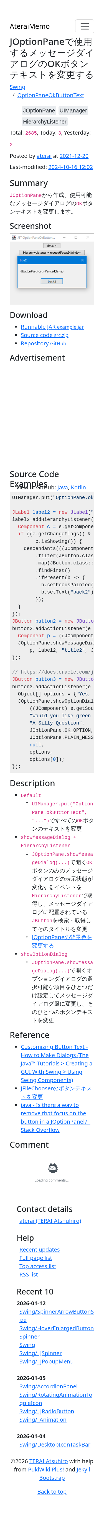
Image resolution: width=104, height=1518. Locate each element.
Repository (43, 343)
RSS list (28, 1274)
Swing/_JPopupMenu (46, 1361)
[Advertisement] (52, 417)
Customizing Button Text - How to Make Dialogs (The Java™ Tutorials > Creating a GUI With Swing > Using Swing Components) (56, 1063)
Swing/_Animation (43, 1419)
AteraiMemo (30, 26)
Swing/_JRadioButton (46, 1411)
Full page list (35, 1258)
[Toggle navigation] (85, 26)
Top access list (37, 1266)
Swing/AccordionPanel (48, 1386)
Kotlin (78, 487)
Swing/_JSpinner (40, 1353)
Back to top (52, 1491)
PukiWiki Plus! (46, 1469)
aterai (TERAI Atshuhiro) (50, 1220)
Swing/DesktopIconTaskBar (54, 1444)
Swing (27, 1345)
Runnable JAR (52, 326)
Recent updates (39, 1249)
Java (62, 487)
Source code (45, 335)
